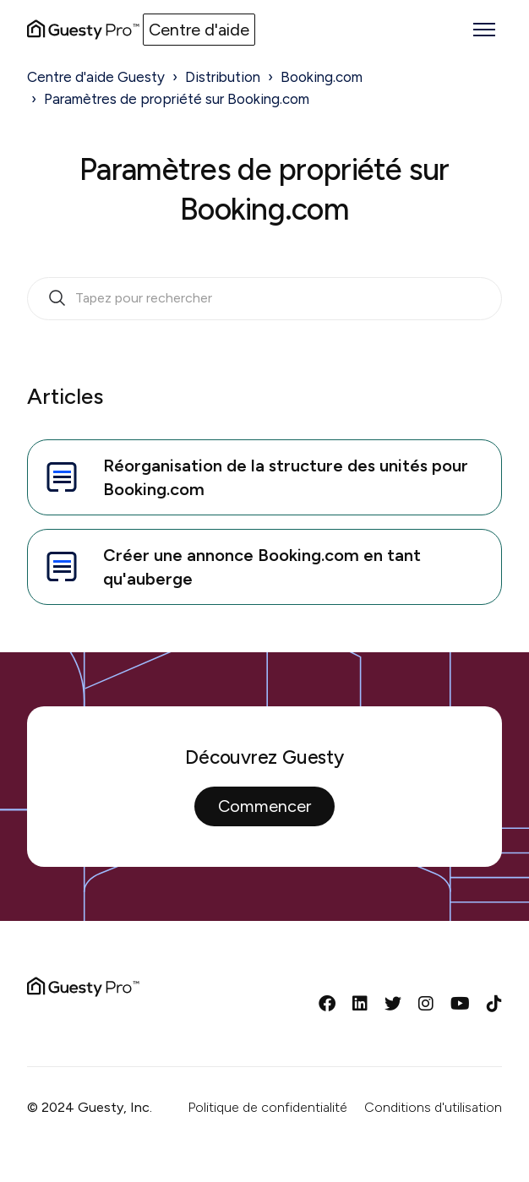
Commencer (264, 806)
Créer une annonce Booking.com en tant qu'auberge (231, 567)
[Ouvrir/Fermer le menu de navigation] (484, 29)
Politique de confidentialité (267, 1107)
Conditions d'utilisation (433, 1107)
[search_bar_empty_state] (264, 299)
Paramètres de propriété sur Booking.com (176, 98)
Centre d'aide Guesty (96, 76)
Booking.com (322, 76)
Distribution (222, 76)
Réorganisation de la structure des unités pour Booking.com (254, 477)
